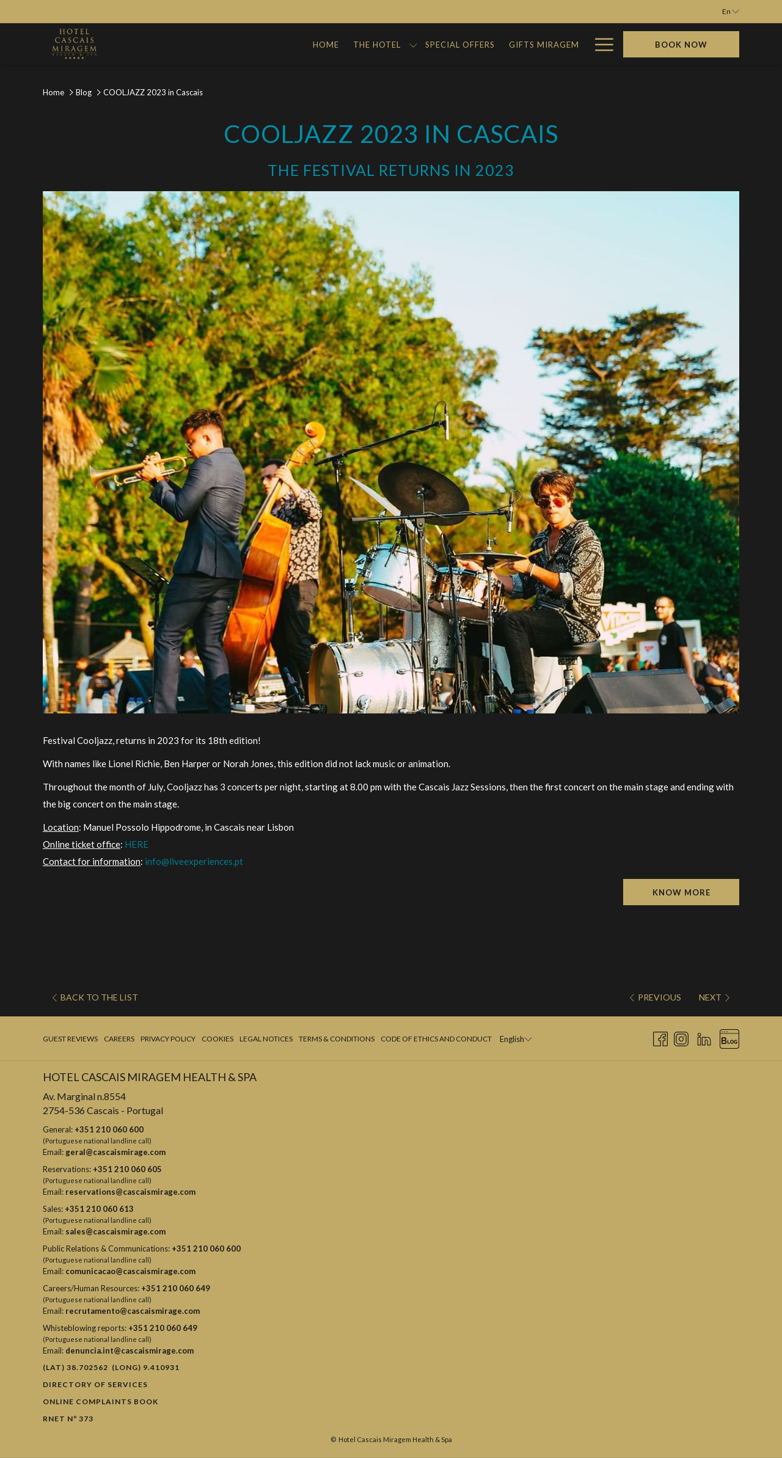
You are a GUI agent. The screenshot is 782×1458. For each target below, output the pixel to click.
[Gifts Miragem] (377, 44)
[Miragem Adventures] (528, 44)
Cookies (217, 1038)
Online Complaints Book (100, 1401)
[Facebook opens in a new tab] (660, 1037)
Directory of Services (95, 1384)
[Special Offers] (293, 44)
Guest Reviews (70, 1038)
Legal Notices (266, 1038)
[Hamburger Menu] (599, 44)
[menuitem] (72, 1039)
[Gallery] (444, 44)
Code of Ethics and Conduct (436, 1038)
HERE (136, 844)
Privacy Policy (168, 1038)
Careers (119, 1038)
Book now (681, 44)
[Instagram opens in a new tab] (681, 1037)
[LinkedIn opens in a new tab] (704, 1037)
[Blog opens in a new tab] (729, 1037)
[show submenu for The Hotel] (246, 44)
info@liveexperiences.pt (194, 861)
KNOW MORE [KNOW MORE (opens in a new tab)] (681, 892)
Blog (84, 92)
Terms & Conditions (337, 1038)
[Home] (159, 44)
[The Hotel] (210, 44)
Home (53, 92)
